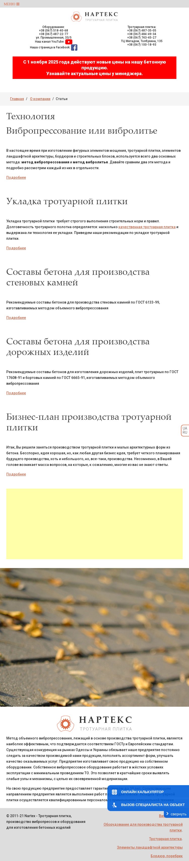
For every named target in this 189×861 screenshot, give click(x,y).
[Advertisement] (94, 524)
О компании (40, 99)
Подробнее (16, 177)
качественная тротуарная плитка (147, 227)
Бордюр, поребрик (167, 856)
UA (185, 428)
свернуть (178, 814)
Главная (17, 99)
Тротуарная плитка (165, 839)
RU (185, 433)
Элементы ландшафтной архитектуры (150, 847)
